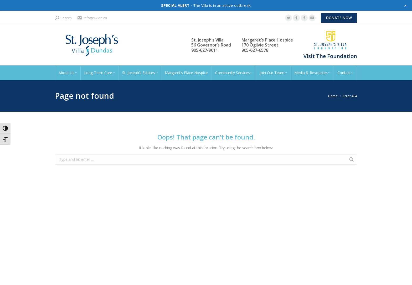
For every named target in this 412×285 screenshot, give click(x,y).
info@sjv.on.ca (92, 17)
